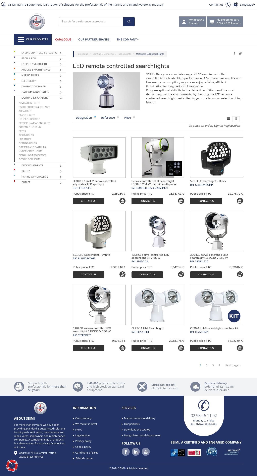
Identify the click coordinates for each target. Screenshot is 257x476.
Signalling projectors (32, 155)
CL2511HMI (143, 332)
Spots (22, 131)
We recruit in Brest (86, 424)
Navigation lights (29, 103)
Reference (110, 117)
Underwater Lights (30, 151)
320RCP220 (84, 335)
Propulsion (28, 58)
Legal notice (82, 435)
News (78, 429)
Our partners (132, 424)
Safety (25, 171)
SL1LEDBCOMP (86, 258)
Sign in (218, 125)
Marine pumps (30, 75)
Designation (86, 117)
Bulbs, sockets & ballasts (34, 107)
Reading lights (28, 143)
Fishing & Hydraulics (34, 176)
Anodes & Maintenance (35, 69)
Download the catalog (137, 429)
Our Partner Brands (94, 39)
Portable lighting (30, 127)
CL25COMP (201, 332)
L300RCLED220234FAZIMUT (152, 188)
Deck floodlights (29, 159)
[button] (12, 465)
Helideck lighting (29, 119)
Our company (83, 418)
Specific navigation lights (34, 123)
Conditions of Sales (86, 452)
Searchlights (27, 115)
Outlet (25, 182)
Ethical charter (84, 458)
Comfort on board (33, 86)
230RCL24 (142, 261)
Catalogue (63, 39)
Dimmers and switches (32, 147)
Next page (233, 365)
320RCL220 (201, 261)
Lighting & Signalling (35, 97)
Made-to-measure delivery (140, 418)
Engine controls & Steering (39, 53)
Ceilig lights (26, 135)
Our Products (33, 39)
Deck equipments (32, 165)
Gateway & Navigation (35, 92)
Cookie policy (83, 447)
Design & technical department (142, 435)
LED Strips (25, 139)
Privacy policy (83, 441)
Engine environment (34, 64)
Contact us (216, 4)
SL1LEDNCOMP (204, 185)
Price (129, 117)
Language (247, 4)
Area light (25, 111)
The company (128, 39)
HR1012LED (84, 188)
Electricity (28, 81)
